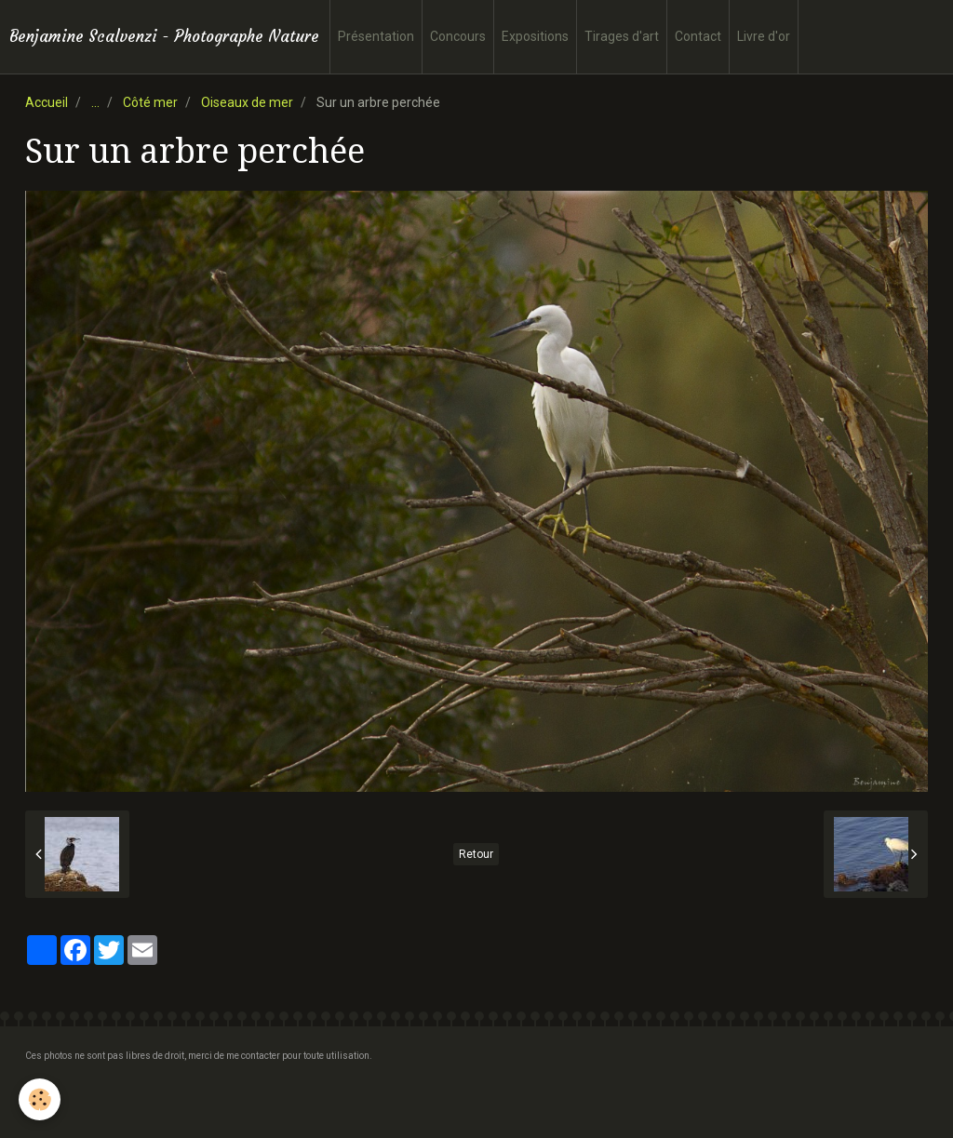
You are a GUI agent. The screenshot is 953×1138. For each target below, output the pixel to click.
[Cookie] (39, 1099)
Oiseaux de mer (247, 102)
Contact (698, 36)
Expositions (535, 36)
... (95, 102)
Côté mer (150, 102)
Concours (458, 36)
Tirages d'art (621, 36)
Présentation (376, 36)
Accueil (46, 102)
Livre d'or (763, 36)
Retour (476, 854)
